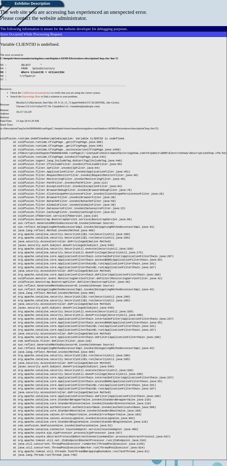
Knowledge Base (31, 96)
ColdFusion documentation (36, 92)
